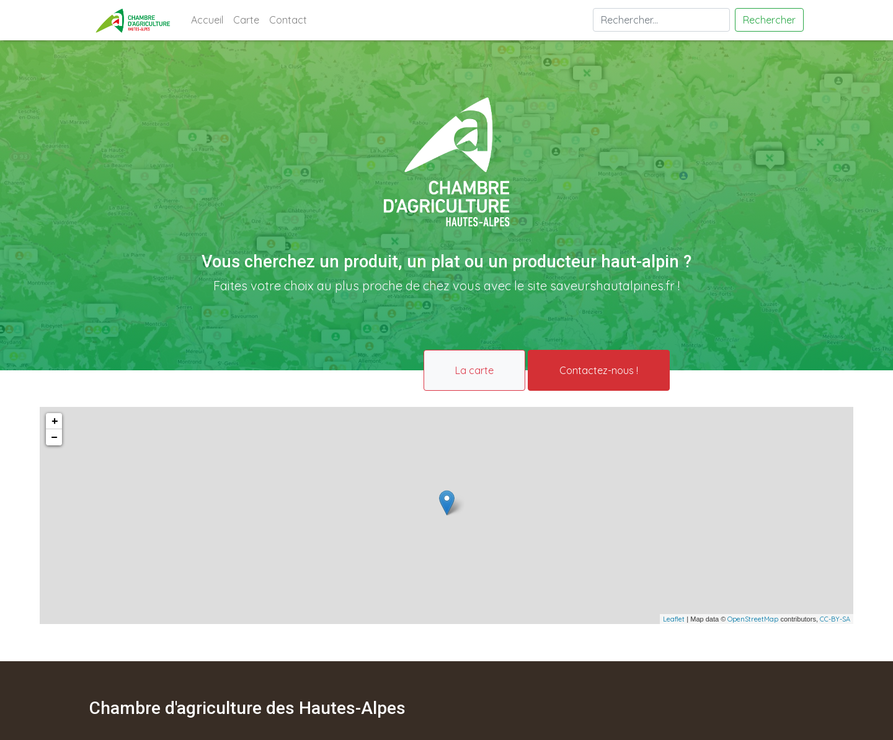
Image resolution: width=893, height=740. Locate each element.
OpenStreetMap (752, 619)
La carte (474, 370)
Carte (246, 20)
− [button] (54, 437)
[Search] (661, 20)
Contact (288, 20)
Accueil (209, 19)
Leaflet (674, 619)
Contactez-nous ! (598, 370)
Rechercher (769, 20)
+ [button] (54, 421)
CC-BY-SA (835, 619)
